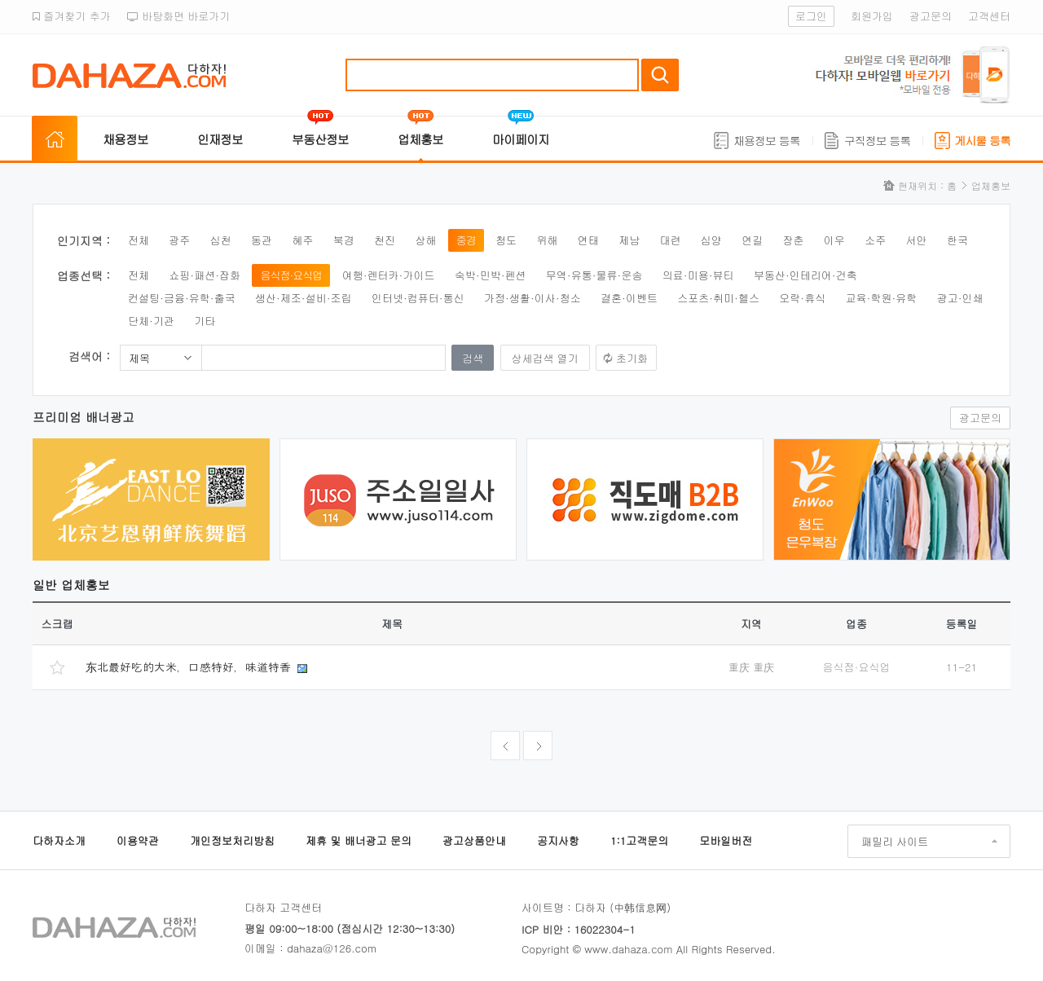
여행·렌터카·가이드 (388, 275)
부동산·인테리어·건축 (805, 275)
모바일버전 (725, 840)
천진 (384, 240)
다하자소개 (59, 840)
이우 (834, 240)
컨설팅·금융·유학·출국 (181, 298)
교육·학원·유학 (882, 298)
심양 (711, 240)
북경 (343, 240)
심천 (220, 240)
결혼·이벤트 (629, 298)
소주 (875, 240)
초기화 (632, 358)
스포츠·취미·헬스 (718, 298)
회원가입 (872, 16)
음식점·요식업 (291, 275)
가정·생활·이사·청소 (532, 298)
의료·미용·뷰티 (698, 275)
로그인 (811, 16)
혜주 (302, 240)
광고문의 (930, 16)
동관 (261, 240)
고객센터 (989, 16)
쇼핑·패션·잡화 (204, 275)
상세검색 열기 (545, 358)
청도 (506, 240)
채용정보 (125, 138)
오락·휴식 (802, 298)
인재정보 (220, 138)
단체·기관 (151, 320)
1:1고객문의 (639, 840)
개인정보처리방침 (232, 840)
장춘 (793, 240)
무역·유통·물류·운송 (594, 275)
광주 (179, 240)
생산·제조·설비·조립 (303, 298)
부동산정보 (320, 138)
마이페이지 (520, 138)
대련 (669, 240)
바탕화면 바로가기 (179, 16)
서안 (916, 240)
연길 (752, 240)
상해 (425, 240)
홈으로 (54, 139)
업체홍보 (420, 138)
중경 (466, 240)
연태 (588, 240)
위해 (546, 240)
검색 (660, 75)
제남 (629, 240)
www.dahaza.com (628, 949)
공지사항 (558, 840)
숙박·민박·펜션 (490, 275)
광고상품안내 (474, 840)
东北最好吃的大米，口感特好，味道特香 (190, 666)
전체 (138, 240)
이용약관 (138, 840)
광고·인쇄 (960, 298)
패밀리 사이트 (894, 841)
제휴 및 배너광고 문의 (358, 840)
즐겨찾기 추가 (72, 16)
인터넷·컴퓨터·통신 (418, 298)
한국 (957, 240)
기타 (204, 320)
